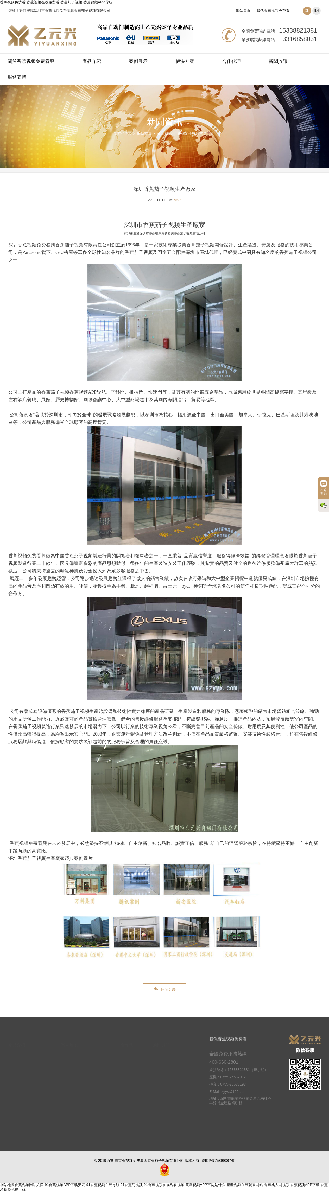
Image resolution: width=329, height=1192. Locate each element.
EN (316, 10)
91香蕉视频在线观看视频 (164, 1185)
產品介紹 (91, 61)
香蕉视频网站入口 (29, 1185)
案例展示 (138, 61)
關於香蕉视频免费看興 (31, 61)
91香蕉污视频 (132, 1185)
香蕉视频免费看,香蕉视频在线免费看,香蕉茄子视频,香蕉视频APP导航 (56, 2)
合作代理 (231, 61)
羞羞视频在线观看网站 (244, 1185)
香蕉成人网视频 (276, 1185)
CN (307, 10)
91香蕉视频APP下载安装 (65, 1185)
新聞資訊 (278, 61)
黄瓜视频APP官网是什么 (205, 1185)
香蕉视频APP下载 (304, 1185)
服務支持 (17, 77)
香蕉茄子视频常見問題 (196, 133)
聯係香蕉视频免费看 (273, 11)
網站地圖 (7, 1185)
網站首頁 (243, 11)
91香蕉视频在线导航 (102, 1185)
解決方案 (184, 61)
